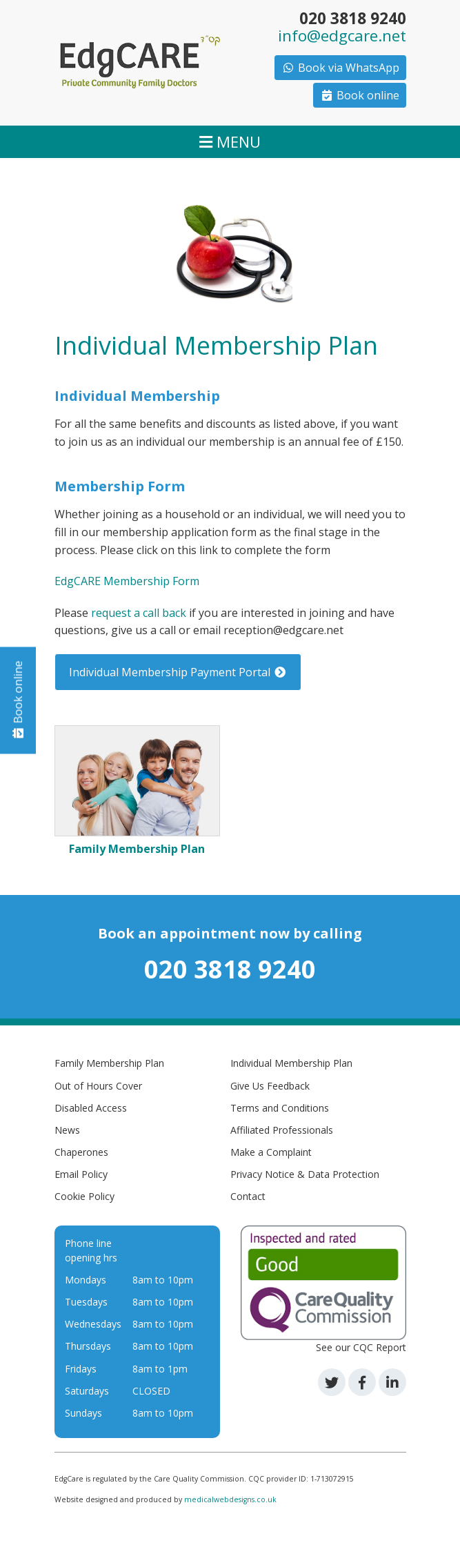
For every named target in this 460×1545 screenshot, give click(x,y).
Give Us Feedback (270, 1085)
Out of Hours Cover (98, 1085)
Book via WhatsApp (340, 67)
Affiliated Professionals (281, 1129)
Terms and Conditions (279, 1107)
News (67, 1129)
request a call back (138, 612)
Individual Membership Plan (291, 1063)
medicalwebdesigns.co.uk (230, 1499)
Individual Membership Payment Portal (178, 672)
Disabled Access (90, 1107)
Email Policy (81, 1174)
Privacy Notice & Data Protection (304, 1174)
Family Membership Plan (109, 1063)
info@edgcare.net (342, 35)
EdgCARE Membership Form (126, 581)
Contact (248, 1196)
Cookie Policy (84, 1196)
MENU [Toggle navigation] (230, 141)
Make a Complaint (271, 1152)
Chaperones (81, 1152)
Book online (359, 95)
